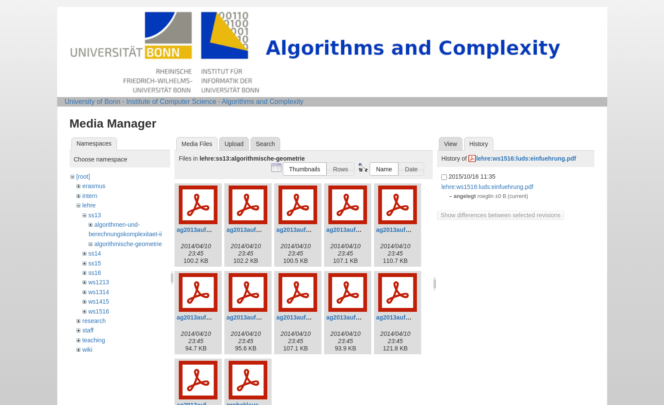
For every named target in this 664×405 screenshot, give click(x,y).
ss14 (94, 253)
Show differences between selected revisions (500, 215)
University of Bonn (92, 101)
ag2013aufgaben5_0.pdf (410, 229)
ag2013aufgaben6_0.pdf (211, 317)
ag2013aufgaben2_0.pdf (260, 229)
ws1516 (98, 311)
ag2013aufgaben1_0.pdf (211, 229)
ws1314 (98, 292)
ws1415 (98, 301)
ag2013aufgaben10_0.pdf (412, 317)
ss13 (94, 215)
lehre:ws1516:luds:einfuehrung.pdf (526, 158)
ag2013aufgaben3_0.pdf (310, 229)
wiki (87, 349)
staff (87, 330)
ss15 (94, 263)
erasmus (93, 186)
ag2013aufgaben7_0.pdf (260, 317)
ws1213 (98, 282)
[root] (83, 176)
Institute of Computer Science (171, 101)
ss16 (94, 272)
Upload (233, 143)
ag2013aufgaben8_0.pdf (310, 317)
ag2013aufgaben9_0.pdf (360, 317)
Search (265, 143)
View (450, 143)
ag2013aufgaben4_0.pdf (360, 229)
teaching (93, 340)
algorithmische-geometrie (128, 244)
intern (89, 195)
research (93, 320)
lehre (88, 205)
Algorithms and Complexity (262, 101)
